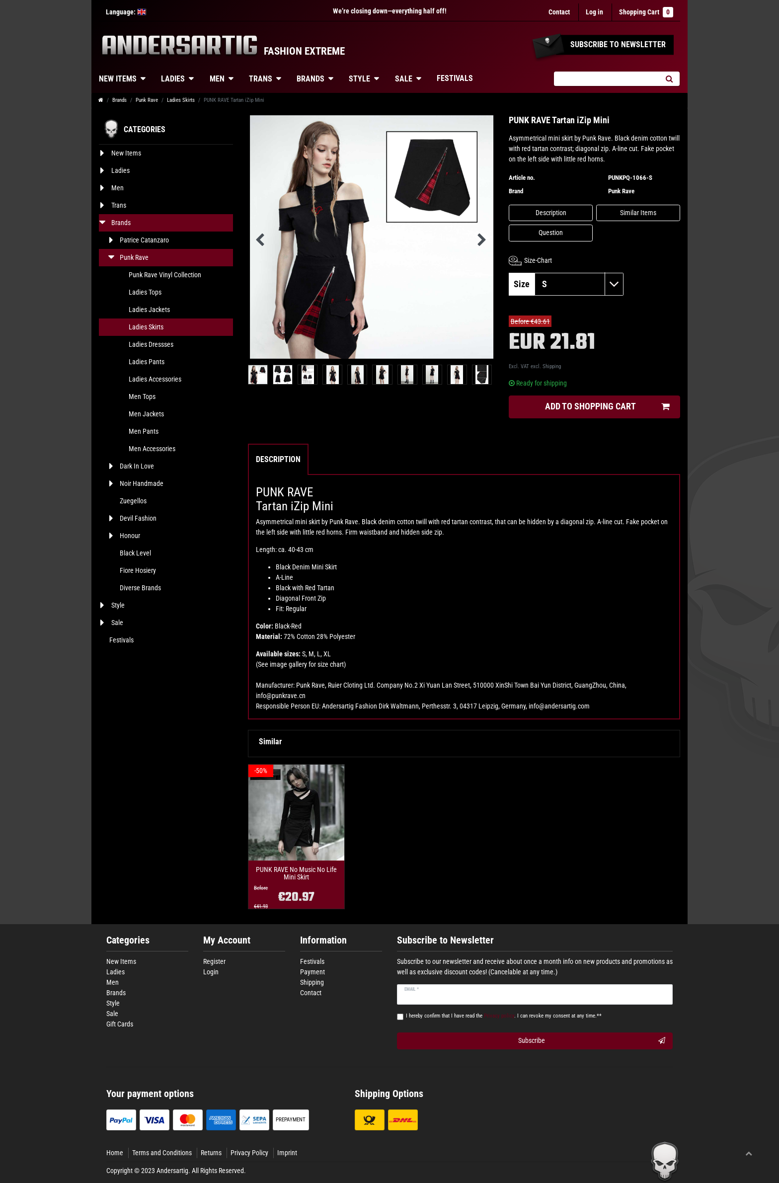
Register (214, 961)
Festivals (455, 78)
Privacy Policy (249, 1153)
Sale (403, 78)
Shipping (552, 366)
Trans (260, 78)
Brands (310, 78)
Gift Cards (119, 1024)
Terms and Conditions (162, 1153)
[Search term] (606, 79)
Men (217, 78)
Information (323, 940)
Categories (128, 940)
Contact (559, 12)
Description (551, 213)
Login (211, 972)
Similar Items (638, 213)
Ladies (173, 78)
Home (114, 1153)
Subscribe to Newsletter (445, 940)
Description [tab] (278, 459)
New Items (118, 78)
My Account (226, 940)
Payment (312, 972)
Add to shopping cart (607, 406)
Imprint (287, 1153)
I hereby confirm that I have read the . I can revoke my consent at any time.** (504, 1016)
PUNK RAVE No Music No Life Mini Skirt (296, 873)
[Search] (669, 79)
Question (551, 233)
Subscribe (592, 1040)
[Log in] (594, 12)
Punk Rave (147, 100)
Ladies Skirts (181, 100)
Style (359, 78)
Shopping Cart (646, 12)
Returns (211, 1153)
